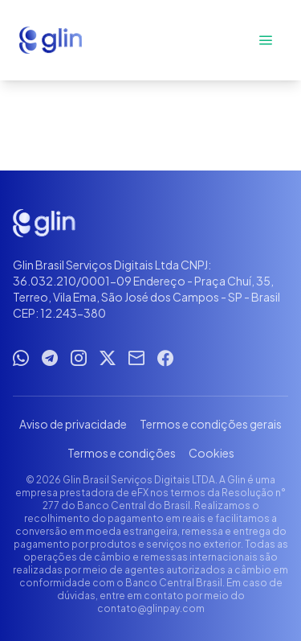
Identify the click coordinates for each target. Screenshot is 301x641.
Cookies (211, 453)
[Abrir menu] (266, 40)
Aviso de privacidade (73, 424)
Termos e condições (121, 453)
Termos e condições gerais (211, 424)
